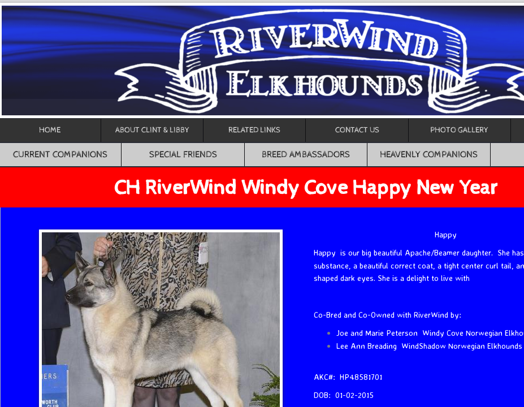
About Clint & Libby (152, 130)
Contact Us (357, 130)
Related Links (254, 130)
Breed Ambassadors (306, 154)
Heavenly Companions (429, 154)
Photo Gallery (459, 130)
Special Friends (183, 154)
